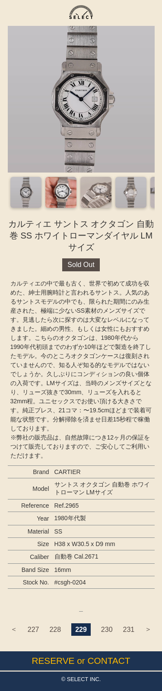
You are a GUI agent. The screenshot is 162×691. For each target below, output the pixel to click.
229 (81, 629)
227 (33, 629)
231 (129, 629)
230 (107, 629)
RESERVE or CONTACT (81, 661)
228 (55, 629)
